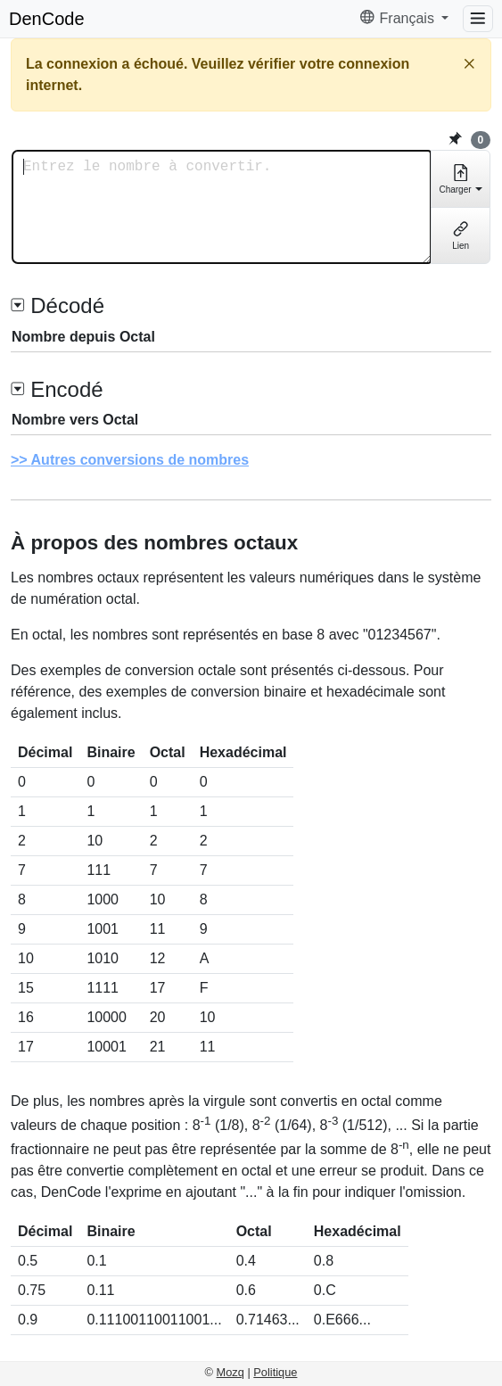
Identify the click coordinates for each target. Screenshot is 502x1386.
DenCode (47, 19)
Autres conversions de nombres (140, 459)
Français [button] (398, 18)
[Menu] (478, 18)
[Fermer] (469, 63)
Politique (275, 1372)
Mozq (230, 1372)
